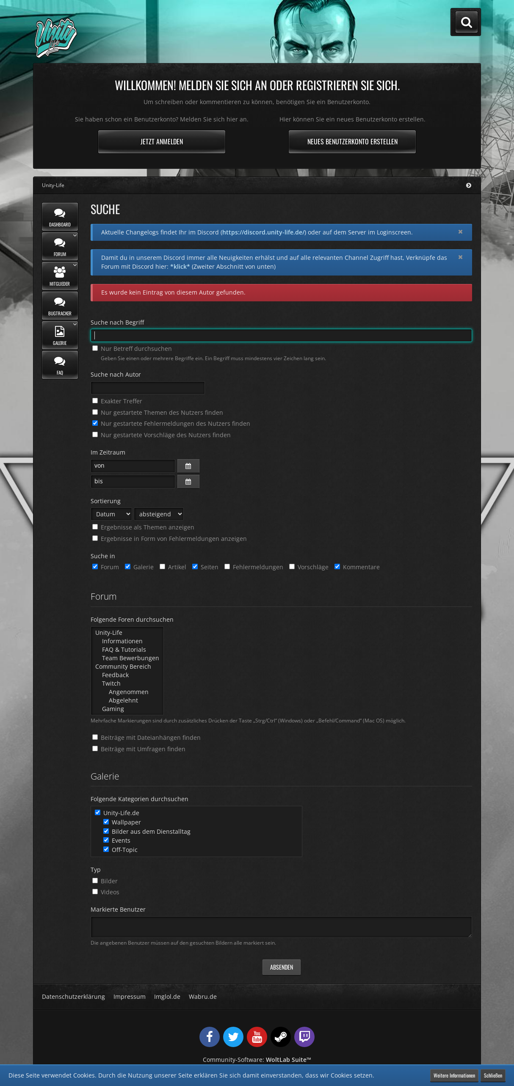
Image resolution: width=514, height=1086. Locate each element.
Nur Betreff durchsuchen (132, 349)
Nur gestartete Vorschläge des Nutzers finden (161, 435)
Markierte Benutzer (118, 909)
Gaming (127, 709)
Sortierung (106, 501)
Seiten (205, 567)
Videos (105, 892)
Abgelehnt (127, 700)
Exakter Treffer (117, 401)
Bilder (105, 881)
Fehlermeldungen (253, 567)
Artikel (173, 567)
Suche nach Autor (116, 374)
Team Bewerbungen (127, 658)
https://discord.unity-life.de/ (263, 232)
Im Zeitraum (108, 452)
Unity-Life (127, 632)
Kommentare (357, 567)
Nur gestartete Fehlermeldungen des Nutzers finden (171, 423)
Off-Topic (120, 850)
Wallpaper (122, 822)
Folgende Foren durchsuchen (132, 619)
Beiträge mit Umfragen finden (138, 749)
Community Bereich (127, 666)
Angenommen (127, 692)
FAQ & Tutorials (127, 649)
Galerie (139, 567)
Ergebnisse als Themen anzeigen (143, 527)
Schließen (493, 1075)
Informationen (127, 641)
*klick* (180, 266)
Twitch (127, 683)
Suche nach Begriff (117, 322)
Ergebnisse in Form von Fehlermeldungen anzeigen (169, 539)
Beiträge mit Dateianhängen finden (146, 737)
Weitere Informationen (454, 1075)
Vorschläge (309, 567)
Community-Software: (257, 1060)
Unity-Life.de (117, 813)
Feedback (127, 675)
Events (116, 840)
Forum (105, 567)
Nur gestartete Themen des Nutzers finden (157, 412)
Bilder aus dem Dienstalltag (147, 831)
